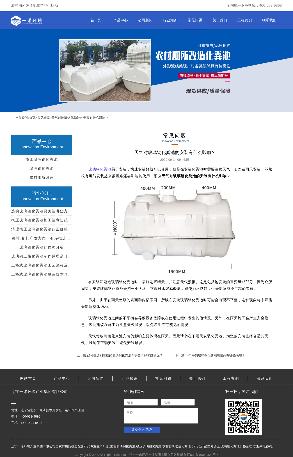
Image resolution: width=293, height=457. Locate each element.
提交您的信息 (142, 430)
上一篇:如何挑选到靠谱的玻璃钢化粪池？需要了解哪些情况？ (120, 355)
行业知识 (170, 20)
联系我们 (269, 20)
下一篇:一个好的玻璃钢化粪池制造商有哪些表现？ (210, 355)
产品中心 (120, 20)
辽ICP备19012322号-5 (202, 455)
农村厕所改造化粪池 (176, 446)
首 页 (96, 20)
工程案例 (244, 20)
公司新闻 (145, 20)
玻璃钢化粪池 (125, 446)
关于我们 (220, 20)
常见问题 (195, 20)
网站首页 (28, 378)
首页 (32, 117)
